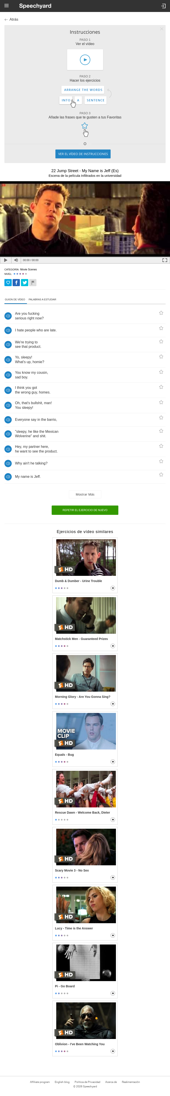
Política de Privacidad (87, 1082)
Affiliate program (40, 1082)
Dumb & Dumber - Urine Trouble (78, 581)
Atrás (13, 19)
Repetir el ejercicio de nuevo (85, 510)
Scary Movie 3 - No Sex (72, 870)
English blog (62, 1082)
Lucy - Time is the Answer (74, 928)
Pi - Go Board (65, 986)
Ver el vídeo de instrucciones (83, 154)
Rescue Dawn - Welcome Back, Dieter (82, 812)
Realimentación (131, 1082)
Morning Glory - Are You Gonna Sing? (82, 697)
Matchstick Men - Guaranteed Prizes (81, 639)
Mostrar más (85, 494)
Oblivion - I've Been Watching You (80, 1044)
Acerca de (111, 1082)
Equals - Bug (64, 754)
